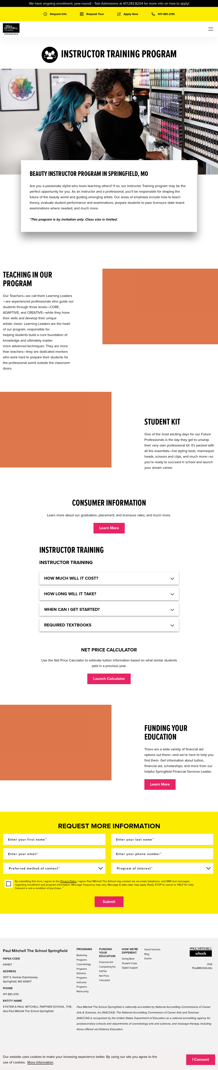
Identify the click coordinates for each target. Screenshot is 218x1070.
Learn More (109, 528)
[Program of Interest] (162, 868)
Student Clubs (129, 963)
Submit (109, 901)
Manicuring (82, 991)
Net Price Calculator (104, 978)
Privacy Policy (68, 881)
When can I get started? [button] (72, 609)
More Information (40, 1062)
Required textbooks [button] (67, 625)
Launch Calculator (109, 678)
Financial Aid (106, 962)
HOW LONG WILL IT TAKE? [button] (70, 593)
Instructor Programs (82, 984)
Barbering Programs (82, 957)
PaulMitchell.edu (202, 968)
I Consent (200, 1059)
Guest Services (152, 949)
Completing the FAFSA (107, 969)
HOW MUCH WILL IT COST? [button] (71, 578)
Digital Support (130, 967)
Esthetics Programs (82, 975)
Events (148, 958)
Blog (146, 954)
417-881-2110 (11, 994)
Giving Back (128, 958)
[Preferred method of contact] (54, 868)
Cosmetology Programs (84, 966)
